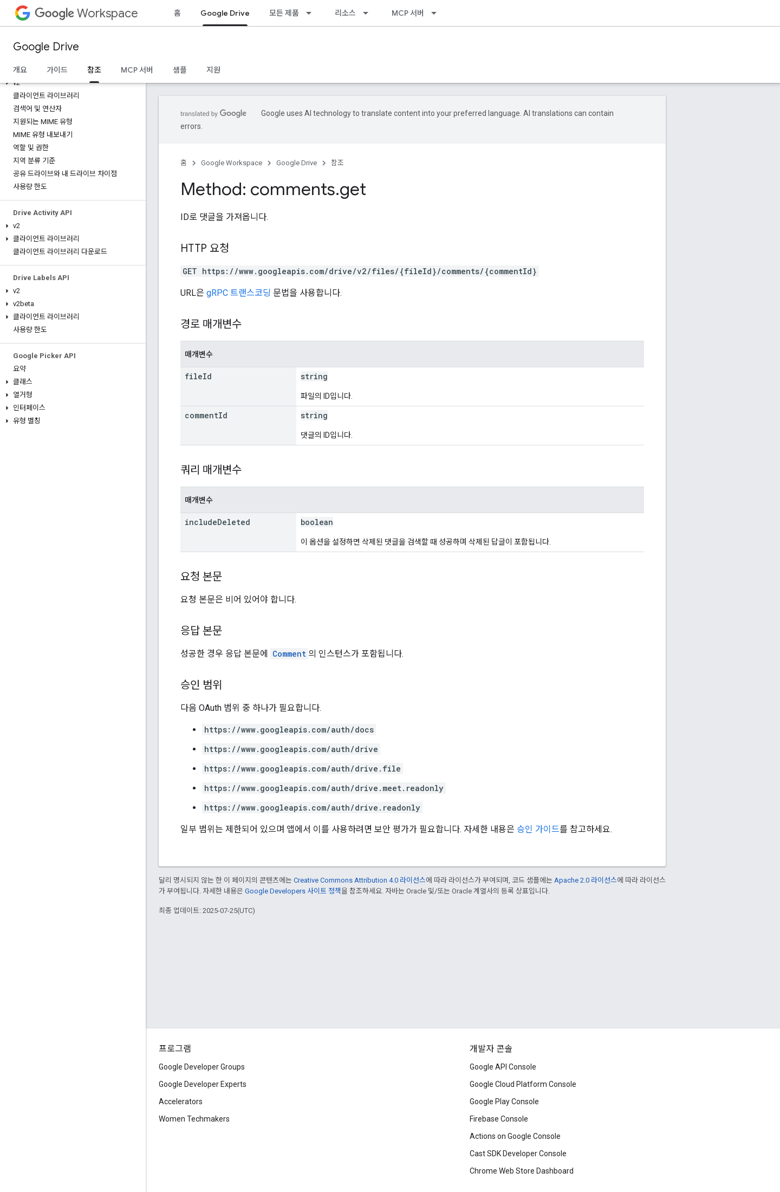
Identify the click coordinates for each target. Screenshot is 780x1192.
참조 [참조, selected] (94, 70)
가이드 (57, 70)
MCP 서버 (408, 13)
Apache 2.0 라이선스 (585, 880)
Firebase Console (499, 1119)
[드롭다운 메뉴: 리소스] (369, 13)
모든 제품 (284, 13)
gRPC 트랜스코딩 (238, 293)
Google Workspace (231, 163)
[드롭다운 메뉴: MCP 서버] (437, 13)
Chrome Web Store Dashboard (522, 1171)
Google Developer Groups (202, 1067)
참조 (337, 163)
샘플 (180, 70)
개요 (20, 70)
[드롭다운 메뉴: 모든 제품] (312, 13)
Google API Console (503, 1067)
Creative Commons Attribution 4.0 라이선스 (360, 880)
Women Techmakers (194, 1119)
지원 (213, 70)
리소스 (345, 13)
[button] (70, 82)
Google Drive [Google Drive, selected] (225, 13)
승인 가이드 (538, 829)
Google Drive (46, 47)
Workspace (86, 13)
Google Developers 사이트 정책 (293, 891)
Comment (289, 654)
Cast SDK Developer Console (518, 1153)
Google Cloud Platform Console (523, 1084)
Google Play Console (504, 1101)
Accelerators (181, 1101)
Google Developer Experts (202, 1084)
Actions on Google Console (515, 1136)
